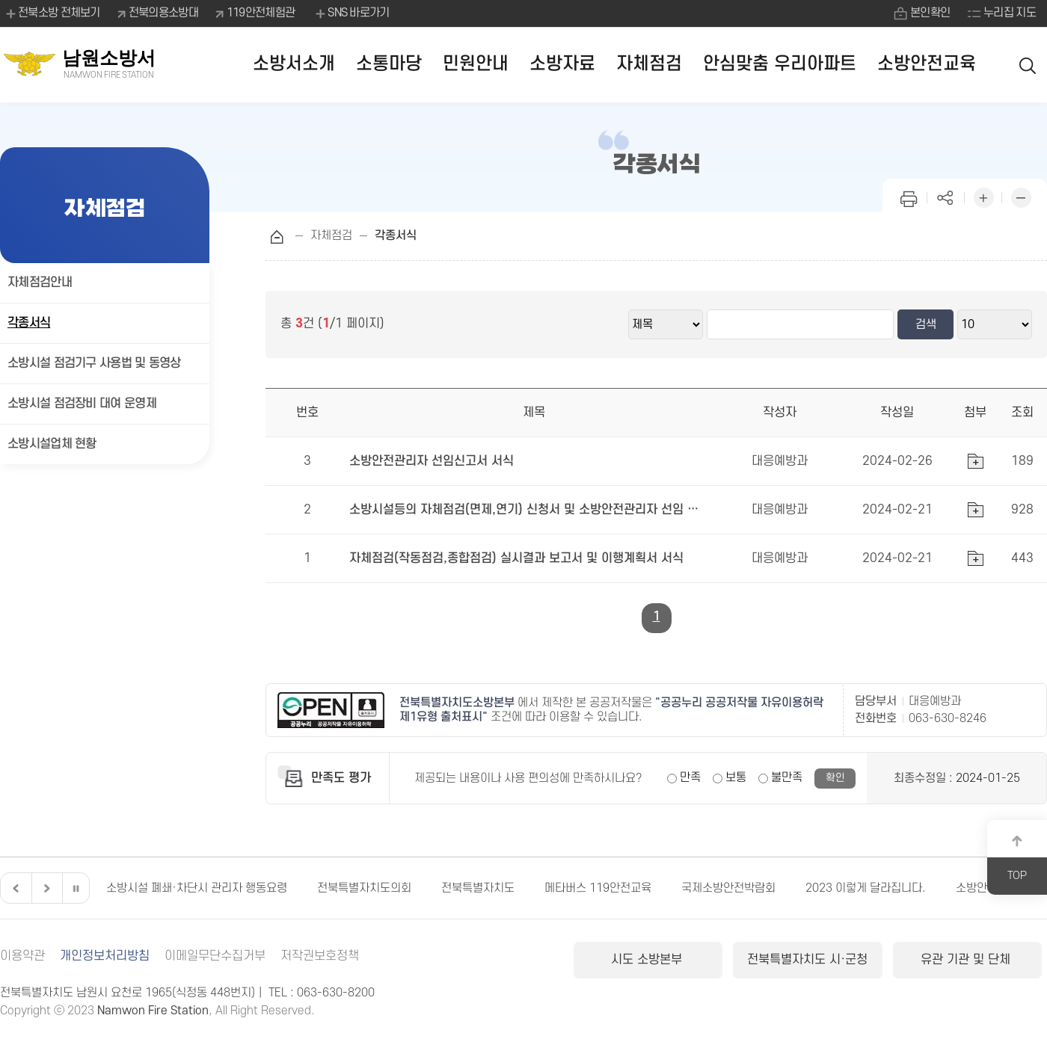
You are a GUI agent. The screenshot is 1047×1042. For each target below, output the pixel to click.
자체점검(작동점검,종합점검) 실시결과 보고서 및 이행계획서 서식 (516, 558)
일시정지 (75, 888)
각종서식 (28, 323)
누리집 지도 (1009, 12)
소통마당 (389, 64)
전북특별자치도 (478, 888)
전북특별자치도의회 (364, 888)
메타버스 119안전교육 (597, 888)
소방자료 (562, 64)
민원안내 (476, 64)
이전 (14, 888)
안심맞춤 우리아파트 (779, 64)
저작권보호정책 (319, 956)
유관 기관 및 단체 (967, 960)
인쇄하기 (908, 196)
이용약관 (22, 956)
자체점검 (649, 64)
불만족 (786, 777)
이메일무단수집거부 (215, 956)
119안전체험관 (261, 12)
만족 (690, 777)
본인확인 (930, 12)
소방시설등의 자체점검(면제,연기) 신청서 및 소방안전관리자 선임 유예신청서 (525, 510)
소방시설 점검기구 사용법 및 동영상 (94, 363)
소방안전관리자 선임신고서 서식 (431, 461)
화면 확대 (983, 196)
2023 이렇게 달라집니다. (865, 888)
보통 (735, 777)
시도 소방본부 (648, 960)
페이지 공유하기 (946, 196)
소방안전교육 (926, 64)
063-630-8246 (947, 718)
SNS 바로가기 (351, 13)
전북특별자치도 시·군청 (807, 960)
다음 (44, 888)
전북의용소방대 (163, 12)
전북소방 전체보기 (52, 13)
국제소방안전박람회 (728, 888)
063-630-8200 (336, 992)
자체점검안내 (39, 282)
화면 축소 (1021, 196)
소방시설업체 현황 (51, 444)
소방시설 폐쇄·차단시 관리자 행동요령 (196, 888)
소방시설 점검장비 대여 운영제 (81, 403)
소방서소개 (294, 64)
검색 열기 (1028, 65)
